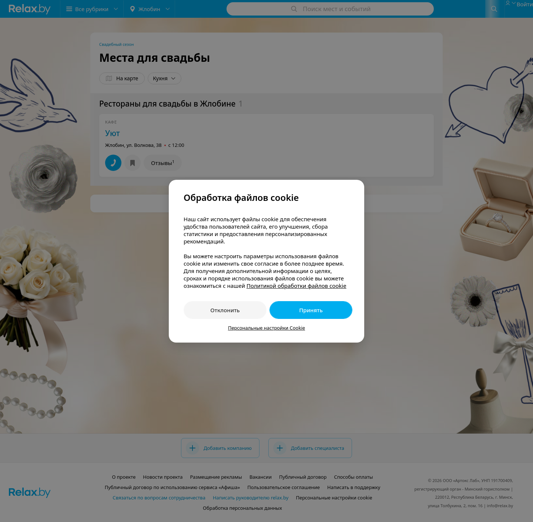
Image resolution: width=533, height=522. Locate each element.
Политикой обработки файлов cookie (296, 285)
